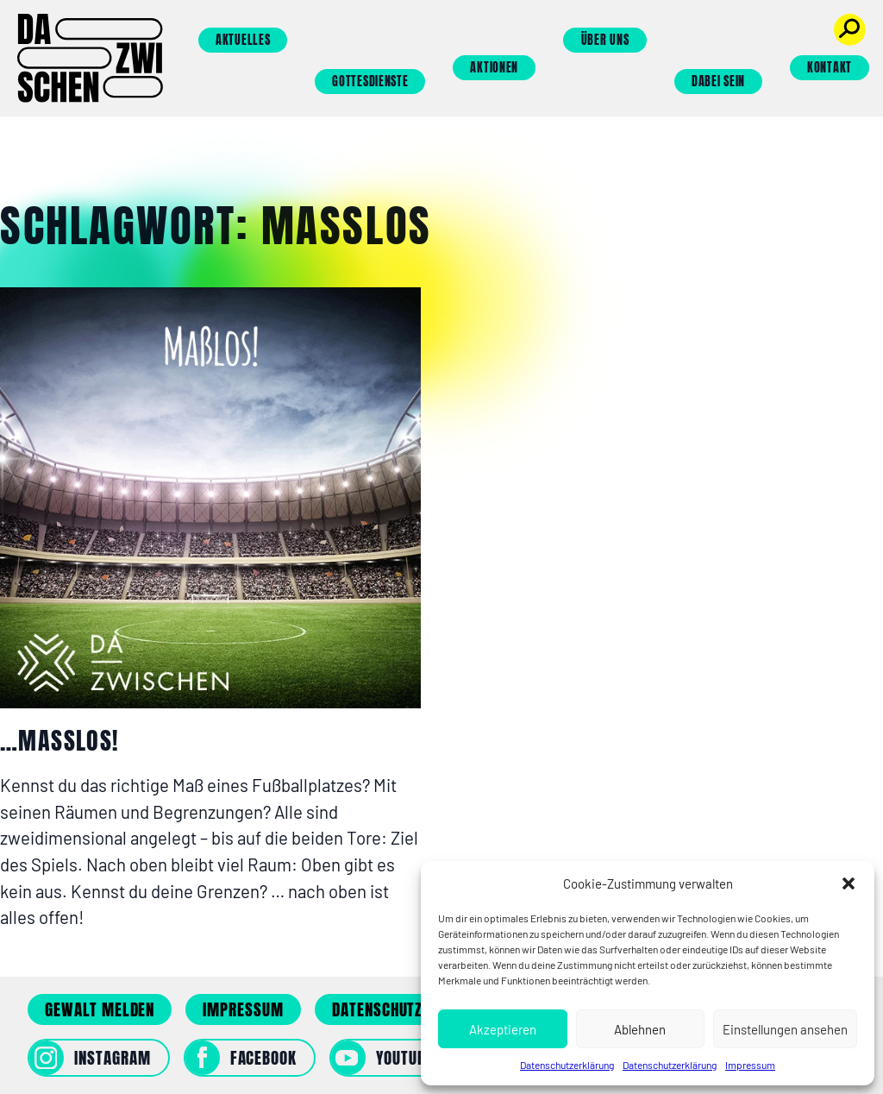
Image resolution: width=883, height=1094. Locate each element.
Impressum (750, 1065)
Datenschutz (377, 1009)
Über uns (605, 40)
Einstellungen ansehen (785, 1029)
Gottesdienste (370, 81)
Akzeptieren (502, 1029)
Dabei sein (718, 81)
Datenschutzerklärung (567, 1065)
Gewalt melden (99, 1009)
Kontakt (829, 68)
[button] (848, 883)
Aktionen (494, 68)
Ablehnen (640, 1029)
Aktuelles (243, 40)
